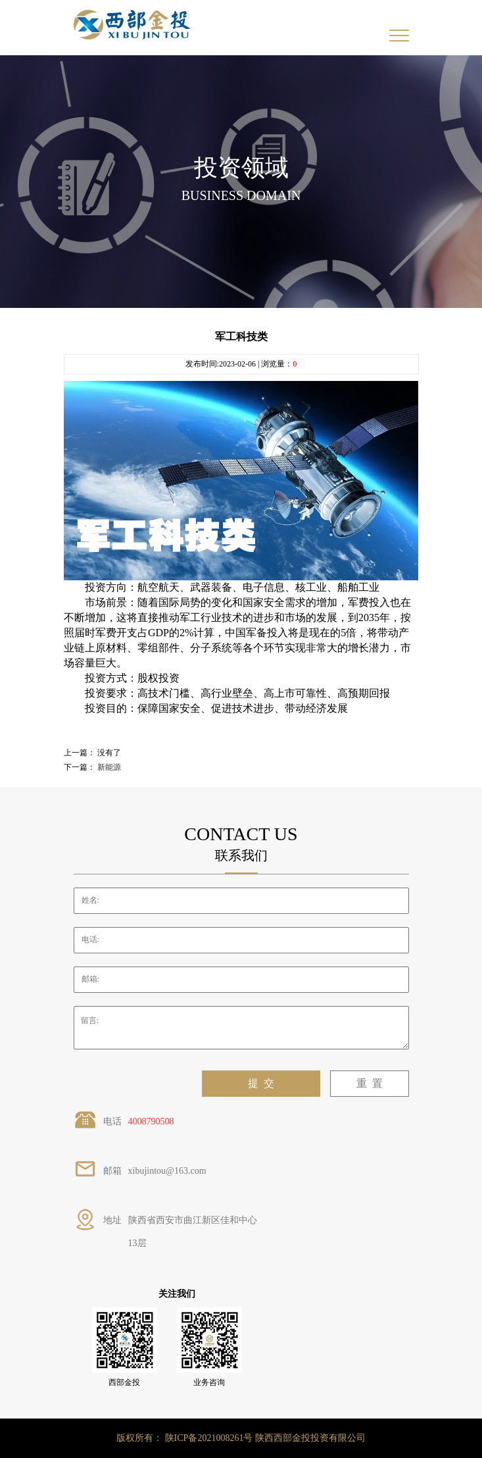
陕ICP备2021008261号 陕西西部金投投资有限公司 (265, 1438)
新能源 (109, 767)
